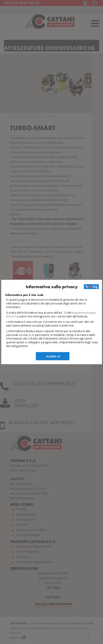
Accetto (53, 356)
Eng (91, 287)
